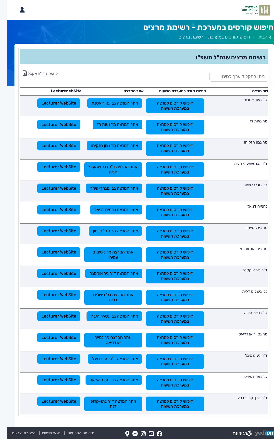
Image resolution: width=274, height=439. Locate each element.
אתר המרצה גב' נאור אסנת (107, 103)
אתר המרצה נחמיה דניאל (109, 209)
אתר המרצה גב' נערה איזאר (107, 379)
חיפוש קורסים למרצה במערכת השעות (168, 106)
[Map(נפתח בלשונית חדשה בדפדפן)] (120, 434)
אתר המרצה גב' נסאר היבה (107, 316)
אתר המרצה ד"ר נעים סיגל (108, 358)
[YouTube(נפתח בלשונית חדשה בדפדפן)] (144, 434)
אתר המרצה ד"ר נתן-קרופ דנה (106, 404)
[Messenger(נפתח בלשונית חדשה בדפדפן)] (128, 434)
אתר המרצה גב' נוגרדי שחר (107, 188)
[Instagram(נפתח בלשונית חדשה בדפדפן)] (136, 434)
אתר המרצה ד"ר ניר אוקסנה (106, 273)
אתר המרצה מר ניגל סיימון (108, 230)
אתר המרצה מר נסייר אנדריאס (106, 340)
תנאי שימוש (41, 433)
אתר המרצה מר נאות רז (110, 124)
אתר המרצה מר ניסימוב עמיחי (106, 255)
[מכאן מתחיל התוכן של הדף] (137, 232)
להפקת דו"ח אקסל (33, 73)
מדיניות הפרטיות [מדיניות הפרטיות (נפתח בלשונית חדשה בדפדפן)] (73, 433)
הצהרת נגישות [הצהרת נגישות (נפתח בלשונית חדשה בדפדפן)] (16, 433)
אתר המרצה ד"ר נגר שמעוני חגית (106, 169)
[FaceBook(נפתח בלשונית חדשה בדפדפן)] (152, 434)
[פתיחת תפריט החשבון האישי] (15, 9)
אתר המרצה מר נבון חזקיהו (107, 145)
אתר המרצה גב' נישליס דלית (106, 297)
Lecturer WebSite (51, 103)
